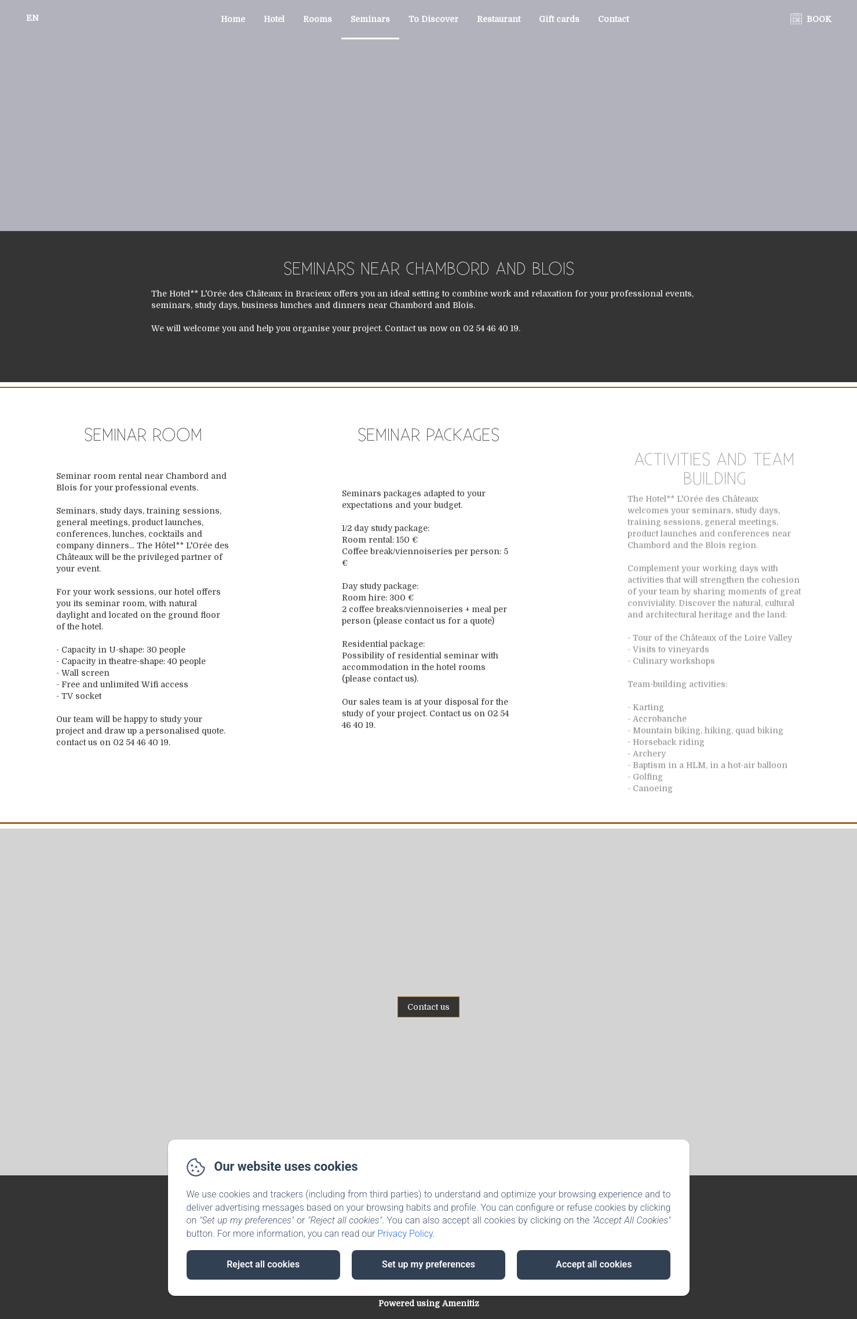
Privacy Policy (405, 1233)
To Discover (433, 19)
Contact (613, 19)
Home (233, 19)
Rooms (317, 19)
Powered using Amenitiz (428, 1303)
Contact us (428, 1007)
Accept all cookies (594, 1264)
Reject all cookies (263, 1264)
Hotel (274, 19)
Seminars (370, 19)
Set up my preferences (428, 1264)
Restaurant (498, 19)
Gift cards (559, 19)
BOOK (819, 19)
